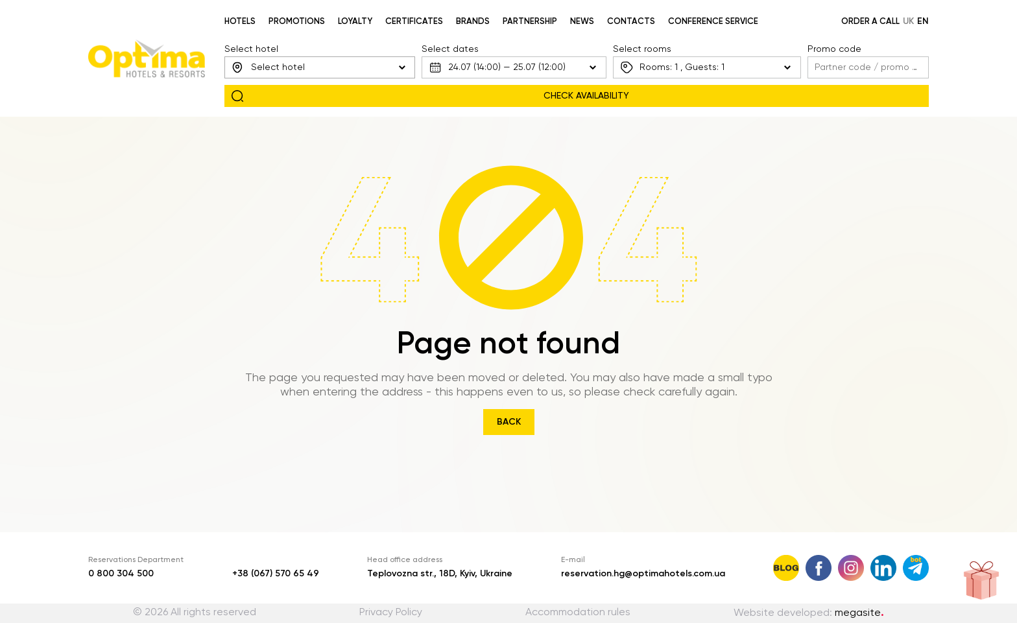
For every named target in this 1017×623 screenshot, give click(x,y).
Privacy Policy (390, 612)
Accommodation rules (577, 612)
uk (908, 21)
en (923, 21)
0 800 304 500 (121, 573)
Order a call (870, 22)
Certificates (414, 22)
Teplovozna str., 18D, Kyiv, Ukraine (439, 573)
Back (509, 422)
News (582, 22)
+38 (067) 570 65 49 (275, 573)
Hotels (240, 22)
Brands (473, 22)
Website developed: (809, 613)
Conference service (713, 22)
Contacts (631, 22)
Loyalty (355, 22)
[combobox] (319, 67)
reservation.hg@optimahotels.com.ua (643, 573)
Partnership (530, 22)
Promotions (297, 22)
